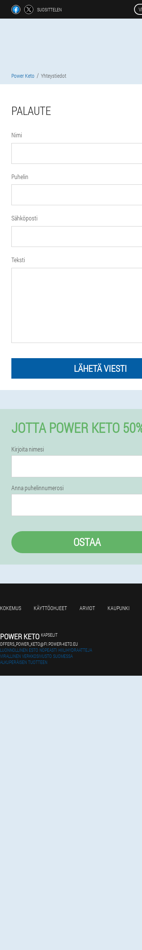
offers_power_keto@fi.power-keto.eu (39, 644)
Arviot (87, 608)
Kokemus (10, 608)
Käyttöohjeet (50, 608)
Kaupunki (119, 608)
